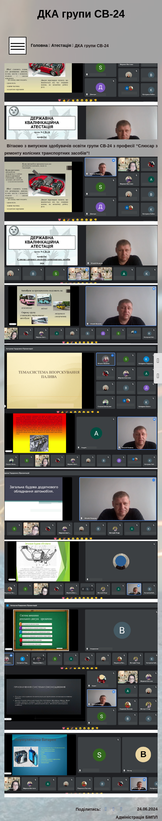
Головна (40, 45)
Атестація (62, 45)
